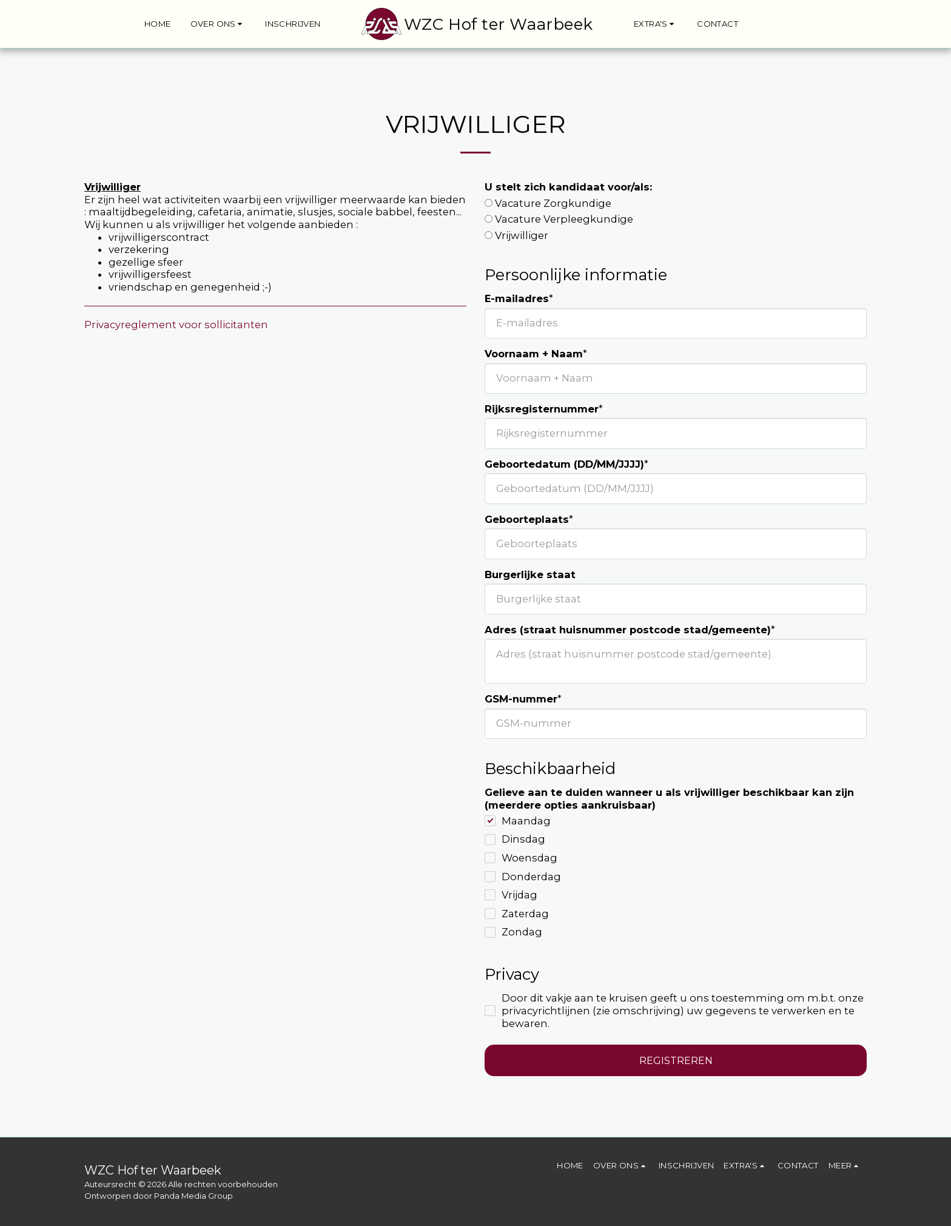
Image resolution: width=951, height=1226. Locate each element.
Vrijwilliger (521, 235)
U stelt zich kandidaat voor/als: (568, 187)
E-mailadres (517, 298)
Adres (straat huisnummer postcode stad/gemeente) (628, 630)
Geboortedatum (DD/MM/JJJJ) (564, 464)
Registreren (676, 1060)
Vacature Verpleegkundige (564, 219)
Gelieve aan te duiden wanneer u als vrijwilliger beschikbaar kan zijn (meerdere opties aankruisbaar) (669, 798)
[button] (218, 24)
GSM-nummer (521, 699)
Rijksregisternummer (542, 409)
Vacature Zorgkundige (553, 203)
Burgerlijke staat (530, 574)
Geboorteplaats (527, 519)
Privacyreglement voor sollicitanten (176, 324)
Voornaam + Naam (534, 354)
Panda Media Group (193, 1196)
